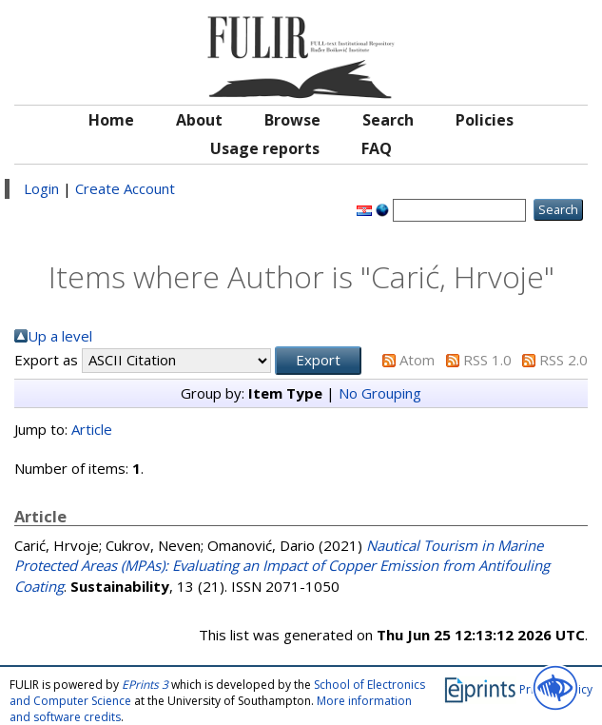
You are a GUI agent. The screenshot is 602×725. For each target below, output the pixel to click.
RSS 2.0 (563, 359)
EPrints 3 (145, 684)
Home (111, 119)
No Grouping (380, 392)
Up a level (60, 335)
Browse (292, 119)
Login (41, 188)
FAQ (376, 148)
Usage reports (265, 148)
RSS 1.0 (487, 359)
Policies (485, 119)
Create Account (125, 188)
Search (388, 119)
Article (91, 429)
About (199, 119)
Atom (417, 359)
